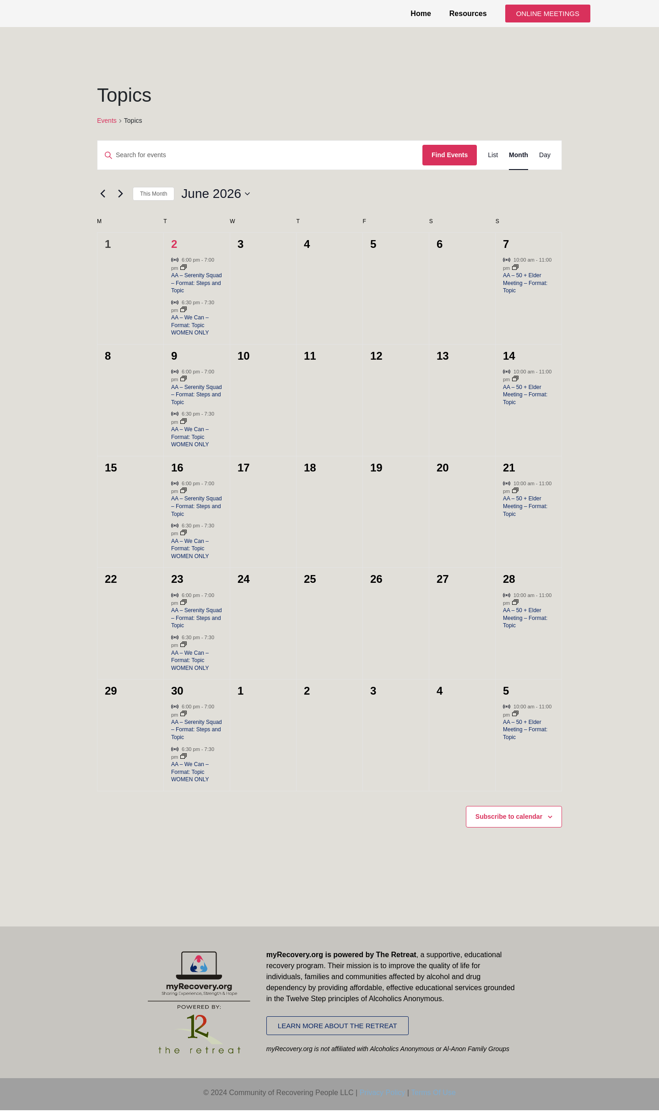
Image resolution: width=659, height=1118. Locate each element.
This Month (153, 201)
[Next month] (120, 201)
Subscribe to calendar (508, 824)
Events (107, 128)
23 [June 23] (177, 587)
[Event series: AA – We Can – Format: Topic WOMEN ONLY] (183, 318)
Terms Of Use (433, 1100)
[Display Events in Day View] (545, 163)
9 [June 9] (174, 363)
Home (421, 17)
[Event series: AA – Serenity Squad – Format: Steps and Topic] (183, 276)
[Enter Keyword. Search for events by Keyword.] (259, 163)
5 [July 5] (506, 699)
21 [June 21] (509, 475)
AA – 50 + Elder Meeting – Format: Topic (525, 290)
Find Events (450, 163)
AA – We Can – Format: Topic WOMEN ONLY (190, 333)
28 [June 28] (509, 587)
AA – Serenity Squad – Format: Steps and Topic (196, 290)
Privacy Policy (382, 1100)
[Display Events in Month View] (518, 163)
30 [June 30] (177, 699)
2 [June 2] (174, 252)
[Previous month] (102, 201)
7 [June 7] (506, 252)
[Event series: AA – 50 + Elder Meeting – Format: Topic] (515, 276)
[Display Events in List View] (493, 163)
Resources (468, 17)
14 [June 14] (509, 363)
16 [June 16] (177, 475)
